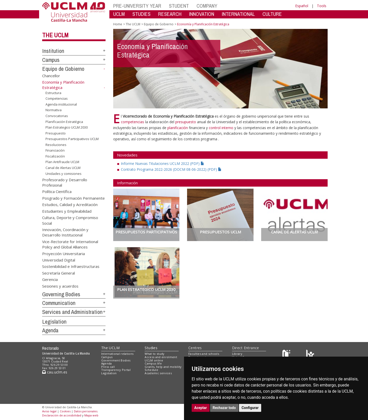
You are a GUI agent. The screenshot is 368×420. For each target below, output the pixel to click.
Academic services (158, 373)
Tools (321, 5)
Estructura (53, 92)
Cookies (65, 411)
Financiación (55, 150)
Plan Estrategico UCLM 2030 (66, 127)
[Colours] (310, 355)
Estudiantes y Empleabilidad (66, 210)
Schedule (151, 370)
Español (301, 5)
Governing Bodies (61, 294)
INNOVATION (201, 13)
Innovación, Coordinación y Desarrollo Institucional (65, 232)
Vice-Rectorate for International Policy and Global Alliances (70, 244)
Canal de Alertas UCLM (62, 167)
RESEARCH (169, 13)
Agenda (50, 330)
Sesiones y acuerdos (60, 285)
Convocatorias (56, 115)
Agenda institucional (61, 104)
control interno (221, 127)
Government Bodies (116, 360)
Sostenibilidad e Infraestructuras (70, 266)
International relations (117, 354)
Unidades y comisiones (63, 173)
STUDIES (141, 13)
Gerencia (50, 279)
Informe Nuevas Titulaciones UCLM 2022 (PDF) (162, 163)
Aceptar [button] (200, 408)
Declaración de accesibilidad (61, 415)
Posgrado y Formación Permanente (73, 197)
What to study (154, 354)
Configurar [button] (250, 408)
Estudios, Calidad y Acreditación (70, 204)
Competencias (56, 98)
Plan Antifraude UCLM (62, 162)
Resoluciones (55, 144)
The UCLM (55, 35)
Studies (151, 347)
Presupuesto (55, 133)
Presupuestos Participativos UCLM (72, 139)
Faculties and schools (203, 354)
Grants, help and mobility (163, 367)
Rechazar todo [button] (224, 408)
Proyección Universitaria (63, 253)
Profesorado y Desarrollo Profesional (64, 182)
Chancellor (51, 75)
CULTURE (272, 13)
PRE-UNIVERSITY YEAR (137, 5)
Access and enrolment (161, 357)
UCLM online (154, 360)
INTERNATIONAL (238, 13)
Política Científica (57, 191)
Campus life (153, 363)
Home (117, 24)
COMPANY (207, 5)
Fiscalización (55, 156)
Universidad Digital (58, 260)
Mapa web (91, 415)
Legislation (54, 321)
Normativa (53, 110)
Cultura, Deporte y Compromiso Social (70, 220)
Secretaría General (58, 272)
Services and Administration (72, 312)
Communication (58, 303)
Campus (51, 60)
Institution (53, 51)
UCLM (119, 13)
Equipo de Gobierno (63, 69)
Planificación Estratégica (64, 121)
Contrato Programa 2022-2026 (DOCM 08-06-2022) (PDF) (171, 169)
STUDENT (179, 5)
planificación (178, 127)
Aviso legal (49, 411)
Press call (108, 367)
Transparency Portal (116, 370)
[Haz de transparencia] (287, 355)
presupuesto (186, 121)
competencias (132, 121)
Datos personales (85, 411)
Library (237, 354)
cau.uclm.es (54, 372)
